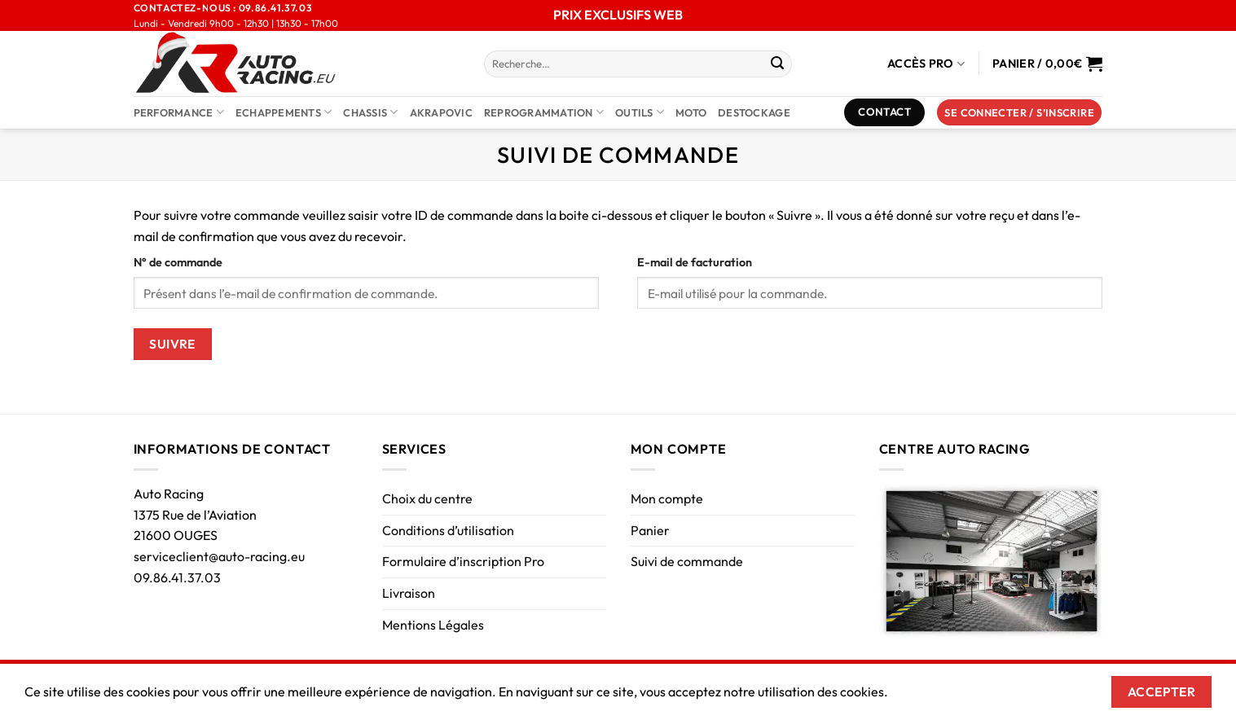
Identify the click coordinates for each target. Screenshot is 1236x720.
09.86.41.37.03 (177, 577)
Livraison (408, 593)
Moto (690, 112)
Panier (650, 530)
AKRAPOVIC (441, 112)
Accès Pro (926, 64)
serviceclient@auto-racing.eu (219, 556)
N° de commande (178, 262)
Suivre (172, 344)
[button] (1019, 112)
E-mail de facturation (694, 262)
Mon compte (667, 498)
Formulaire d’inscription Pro (463, 561)
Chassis (370, 112)
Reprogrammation (544, 112)
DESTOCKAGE (754, 112)
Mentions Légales (433, 625)
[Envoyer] (777, 64)
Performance (179, 112)
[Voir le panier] (1047, 63)
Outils (639, 112)
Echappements (283, 112)
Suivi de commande (687, 561)
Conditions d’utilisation (448, 530)
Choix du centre (427, 498)
